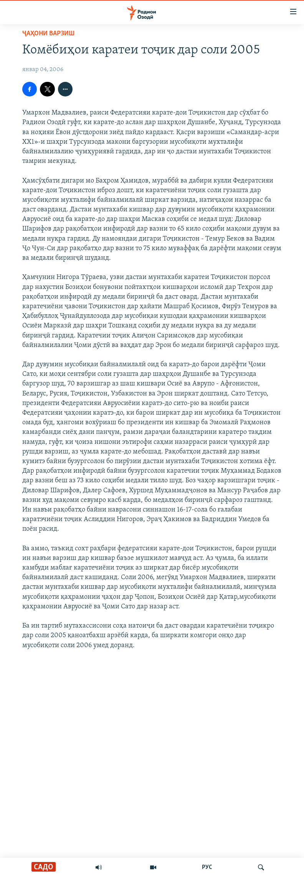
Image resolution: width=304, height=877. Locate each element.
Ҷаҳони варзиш (48, 33)
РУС (207, 867)
